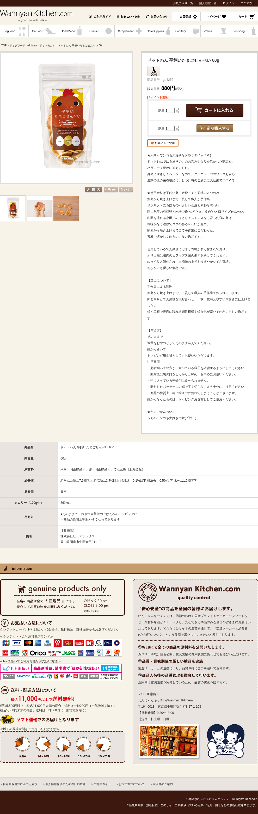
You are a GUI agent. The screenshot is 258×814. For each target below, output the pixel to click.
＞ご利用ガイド (101, 784)
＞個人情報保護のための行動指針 (63, 784)
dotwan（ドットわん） (41, 45)
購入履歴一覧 (208, 3)
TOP (4, 45)
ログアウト (248, 3)
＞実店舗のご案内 (161, 784)
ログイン (228, 3)
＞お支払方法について (130, 784)
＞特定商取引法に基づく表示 (18, 784)
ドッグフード (17, 45)
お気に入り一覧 (183, 3)
